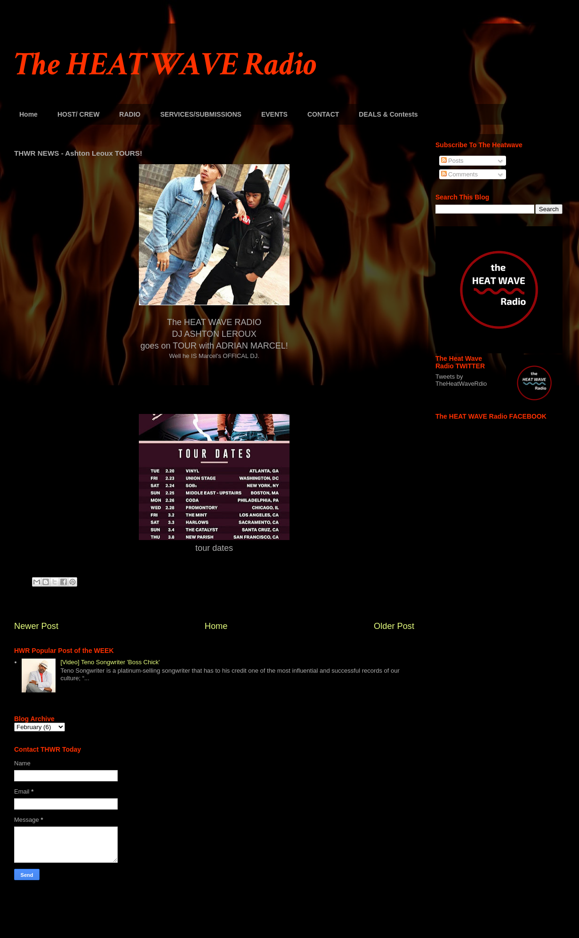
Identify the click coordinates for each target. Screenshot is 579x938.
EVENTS (274, 114)
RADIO (129, 114)
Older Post (394, 626)
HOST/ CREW (78, 114)
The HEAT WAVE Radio (165, 64)
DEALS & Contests (388, 114)
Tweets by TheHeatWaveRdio (461, 380)
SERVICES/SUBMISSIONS (200, 114)
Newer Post (36, 626)
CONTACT (323, 114)
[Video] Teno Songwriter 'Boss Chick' (110, 662)
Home (28, 114)
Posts (452, 160)
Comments (459, 174)
